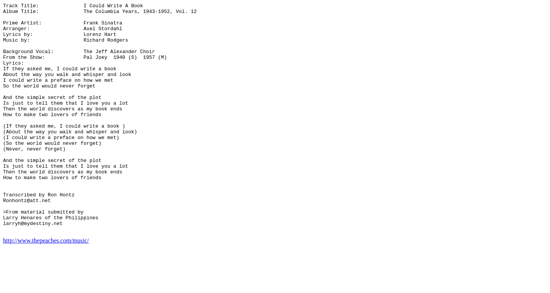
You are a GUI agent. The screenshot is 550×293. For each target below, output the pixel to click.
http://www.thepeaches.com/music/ (46, 286)
